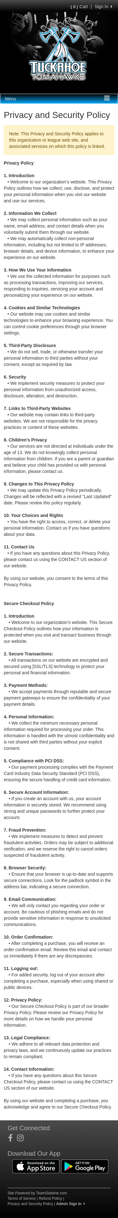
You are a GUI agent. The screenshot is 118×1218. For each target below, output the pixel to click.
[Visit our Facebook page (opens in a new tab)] (12, 1138)
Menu (10, 98)
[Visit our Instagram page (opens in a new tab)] (22, 1138)
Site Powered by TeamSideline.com (37, 1193)
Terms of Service (22, 1198)
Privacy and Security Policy (30, 1204)
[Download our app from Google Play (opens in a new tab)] (84, 1166)
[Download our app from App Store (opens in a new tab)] (35, 1166)
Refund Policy (50, 1198)
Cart (79, 6)
